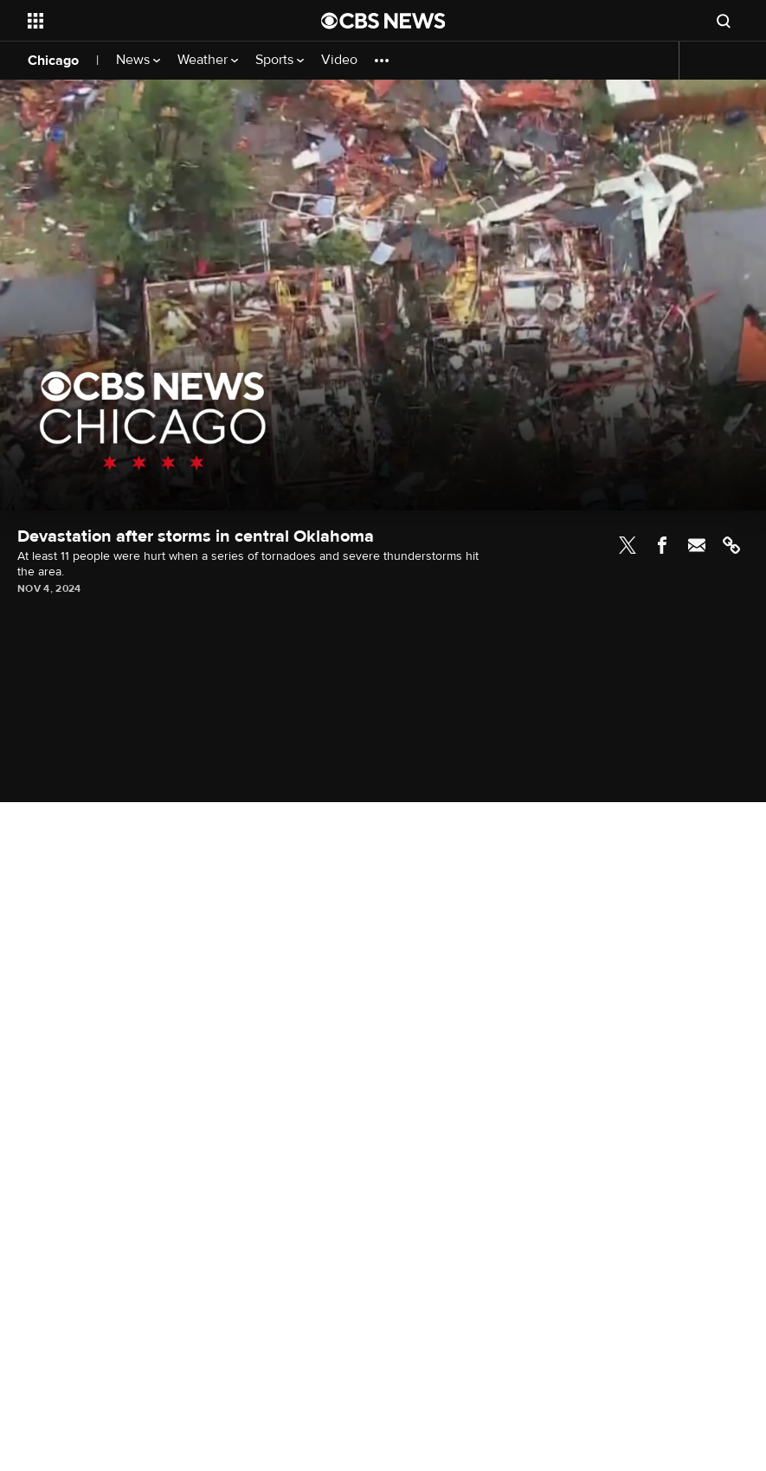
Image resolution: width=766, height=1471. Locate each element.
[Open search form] (723, 20)
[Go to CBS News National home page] (383, 20)
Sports (279, 60)
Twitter (627, 545)
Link (731, 545)
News (138, 60)
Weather (207, 60)
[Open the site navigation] (146, 21)
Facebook (662, 545)
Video (339, 60)
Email (696, 545)
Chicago (53, 60)
